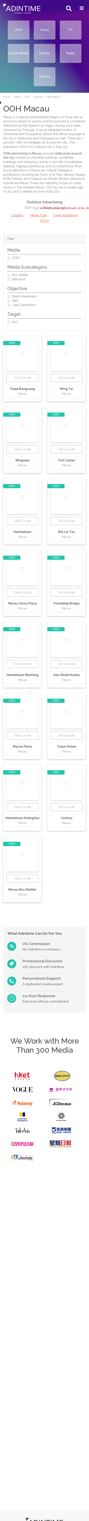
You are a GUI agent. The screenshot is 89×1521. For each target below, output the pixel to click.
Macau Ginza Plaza (22, 603)
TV (70, 30)
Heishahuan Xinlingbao (22, 818)
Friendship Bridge (66, 603)
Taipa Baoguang (22, 389)
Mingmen (22, 460)
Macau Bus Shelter (22, 889)
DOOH (44, 220)
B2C (15, 322)
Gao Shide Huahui (66, 675)
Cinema (44, 76)
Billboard (18, 279)
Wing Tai (66, 389)
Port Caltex (66, 460)
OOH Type (32, 208)
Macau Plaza (22, 746)
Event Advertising (66, 215)
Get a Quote (22, 377)
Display (44, 53)
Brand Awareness (24, 296)
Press (44, 30)
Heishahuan (22, 532)
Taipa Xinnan (66, 746)
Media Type (38, 215)
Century (67, 818)
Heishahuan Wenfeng (22, 675)
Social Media (18, 53)
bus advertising (62, 166)
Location (17, 215)
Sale (15, 300)
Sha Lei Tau (66, 532)
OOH (18, 30)
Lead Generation (24, 305)
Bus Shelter (20, 275)
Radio (70, 53)
